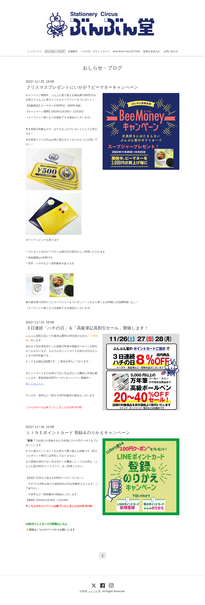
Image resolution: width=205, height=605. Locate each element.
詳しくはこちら (35, 383)
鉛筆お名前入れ (151, 51)
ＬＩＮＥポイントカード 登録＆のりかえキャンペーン (78, 432)
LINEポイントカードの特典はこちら (46, 523)
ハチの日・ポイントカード (95, 51)
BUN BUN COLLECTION (126, 51)
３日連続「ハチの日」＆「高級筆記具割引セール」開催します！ (87, 327)
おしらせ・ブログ (54, 51)
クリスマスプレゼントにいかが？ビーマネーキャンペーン (82, 87)
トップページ (34, 51)
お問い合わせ (171, 51)
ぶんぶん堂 (94, 591)
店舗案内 (73, 51)
